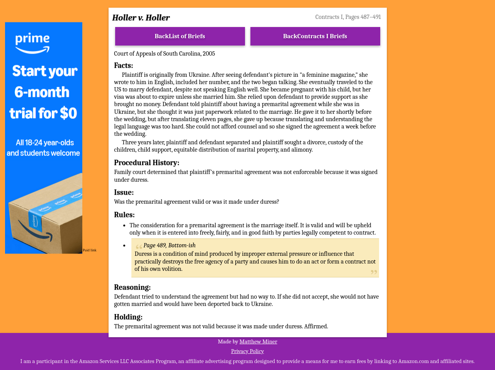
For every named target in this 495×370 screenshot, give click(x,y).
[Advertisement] (444, 138)
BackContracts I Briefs (315, 36)
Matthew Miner (258, 341)
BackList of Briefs (180, 36)
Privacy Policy (247, 351)
